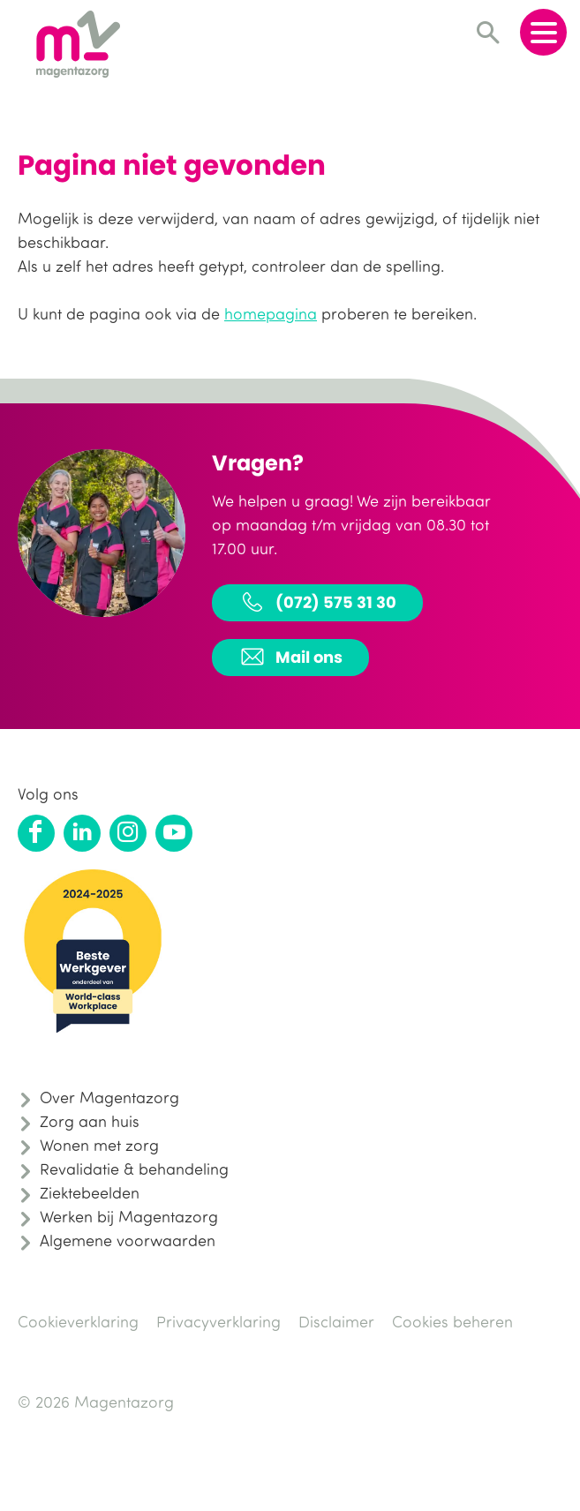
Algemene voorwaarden (127, 1240)
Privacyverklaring (218, 1321)
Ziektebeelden (89, 1192)
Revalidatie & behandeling (134, 1168)
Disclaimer (336, 1321)
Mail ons (290, 657)
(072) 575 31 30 (317, 602)
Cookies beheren (452, 1321)
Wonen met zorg (99, 1144)
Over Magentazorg (109, 1097)
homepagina (270, 313)
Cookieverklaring (78, 1321)
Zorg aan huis (89, 1121)
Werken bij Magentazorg (129, 1216)
